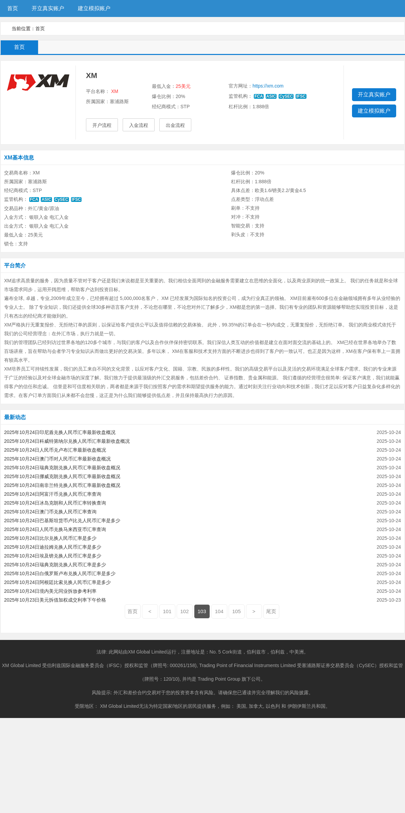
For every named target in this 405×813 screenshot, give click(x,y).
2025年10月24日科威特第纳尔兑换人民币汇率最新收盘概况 (67, 441)
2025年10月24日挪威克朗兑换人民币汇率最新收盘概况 (62, 476)
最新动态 (15, 417)
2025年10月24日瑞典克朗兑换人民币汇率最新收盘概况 (62, 467)
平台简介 (15, 265)
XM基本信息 (19, 157)
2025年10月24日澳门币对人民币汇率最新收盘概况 (57, 458)
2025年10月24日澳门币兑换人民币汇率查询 (50, 511)
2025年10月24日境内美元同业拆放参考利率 (50, 591)
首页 (12, 8)
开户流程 (101, 125)
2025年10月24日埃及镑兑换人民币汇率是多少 (52, 556)
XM (114, 91)
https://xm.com (267, 86)
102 (184, 611)
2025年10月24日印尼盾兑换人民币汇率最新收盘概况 (60, 432)
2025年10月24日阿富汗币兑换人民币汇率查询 (52, 494)
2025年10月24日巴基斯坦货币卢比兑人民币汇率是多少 (62, 520)
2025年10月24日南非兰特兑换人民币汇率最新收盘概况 (62, 485)
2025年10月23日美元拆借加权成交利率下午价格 (55, 600)
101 (167, 611)
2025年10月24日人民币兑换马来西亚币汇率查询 (55, 529)
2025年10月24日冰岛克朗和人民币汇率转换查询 (55, 503)
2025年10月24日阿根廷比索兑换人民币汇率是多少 (57, 582)
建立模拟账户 (94, 8)
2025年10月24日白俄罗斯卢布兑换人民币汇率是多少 (60, 573)
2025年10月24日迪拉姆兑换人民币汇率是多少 (52, 547)
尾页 (271, 611)
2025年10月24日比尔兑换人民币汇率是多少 (50, 538)
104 (219, 611)
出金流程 (175, 125)
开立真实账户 (48, 8)
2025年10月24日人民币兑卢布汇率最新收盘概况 (55, 450)
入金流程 (138, 125)
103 (202, 611)
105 (236, 611)
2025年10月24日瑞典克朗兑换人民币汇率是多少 (55, 564)
